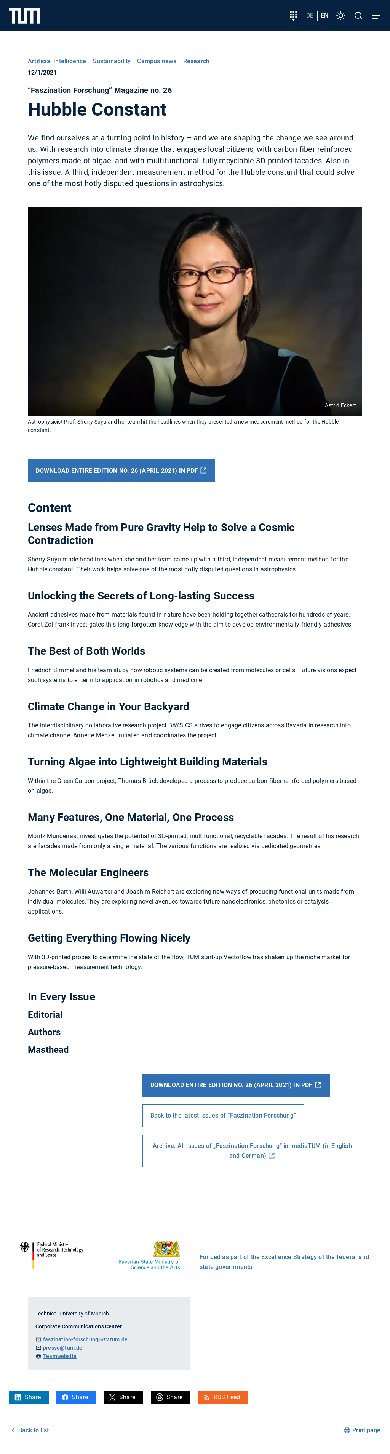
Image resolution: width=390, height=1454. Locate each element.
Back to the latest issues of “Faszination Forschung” (223, 1115)
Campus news (156, 61)
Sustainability (112, 61)
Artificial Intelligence (57, 61)
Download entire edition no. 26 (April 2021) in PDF (117, 470)
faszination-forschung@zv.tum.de (85, 1339)
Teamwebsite (60, 1356)
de (309, 15)
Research (196, 61)
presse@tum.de (63, 1348)
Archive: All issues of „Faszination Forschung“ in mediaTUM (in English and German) (252, 1150)
